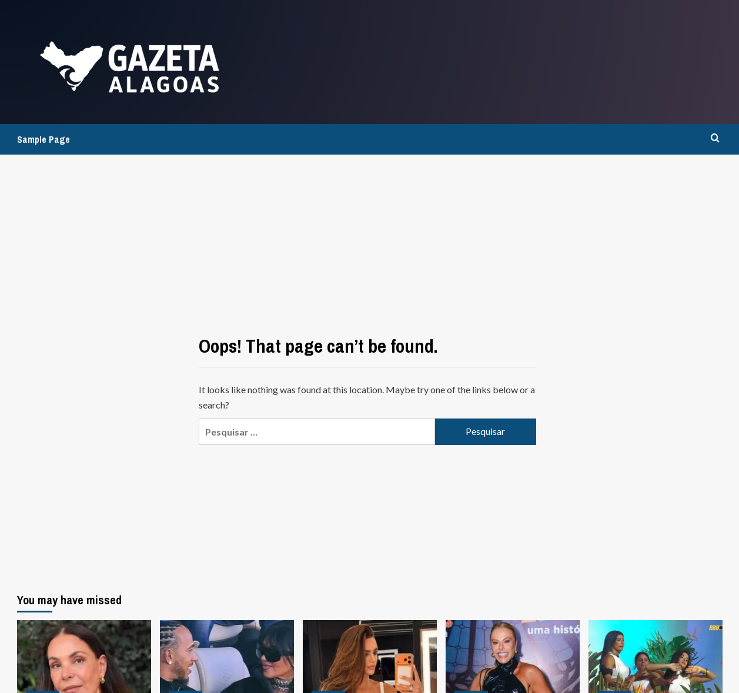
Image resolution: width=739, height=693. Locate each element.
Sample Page (43, 139)
